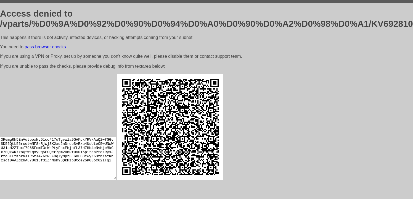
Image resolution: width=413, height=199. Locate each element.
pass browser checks (45, 46)
